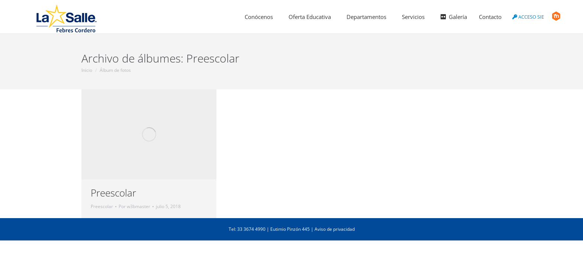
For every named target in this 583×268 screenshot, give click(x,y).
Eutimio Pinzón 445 (290, 229)
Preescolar (113, 193)
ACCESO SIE (528, 16)
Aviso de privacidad (335, 229)
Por (134, 206)
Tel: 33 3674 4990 (247, 229)
